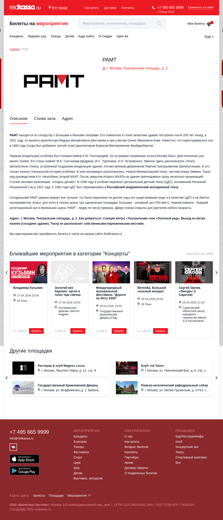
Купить (36, 331)
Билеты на (39, 23)
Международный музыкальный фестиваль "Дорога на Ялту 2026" (111, 293)
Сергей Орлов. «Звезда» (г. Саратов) (190, 291)
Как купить (92, 7)
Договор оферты (136, 468)
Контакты (128, 7)
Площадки (56, 495)
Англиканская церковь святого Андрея (67, 311)
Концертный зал (187, 447)
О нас (129, 436)
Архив (129, 462)
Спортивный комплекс (191, 457)
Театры (79, 447)
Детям (78, 473)
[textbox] (122, 24)
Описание (19, 118)
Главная (15, 49)
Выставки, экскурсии (88, 478)
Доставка (110, 7)
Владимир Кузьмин (28, 287)
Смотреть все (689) (199, 253)
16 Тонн (20, 300)
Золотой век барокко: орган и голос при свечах (68, 291)
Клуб (179, 441)
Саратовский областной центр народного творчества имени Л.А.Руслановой (192, 314)
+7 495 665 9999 (170, 7)
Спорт (78, 457)
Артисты (39, 495)
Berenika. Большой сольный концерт (151, 289)
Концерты (80, 436)
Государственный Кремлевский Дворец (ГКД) (109, 314)
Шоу (76, 468)
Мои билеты (199, 23)
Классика (80, 441)
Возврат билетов (136, 447)
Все (178, 462)
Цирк (77, 462)
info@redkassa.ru (22, 438)
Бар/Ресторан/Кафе (190, 436)
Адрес (67, 118)
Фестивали (81, 452)
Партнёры (132, 457)
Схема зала (45, 118)
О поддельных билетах (141, 473)
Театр (180, 452)
